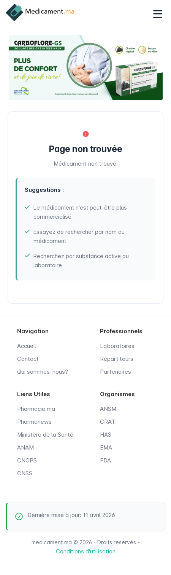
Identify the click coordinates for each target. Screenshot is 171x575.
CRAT (107, 421)
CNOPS (27, 460)
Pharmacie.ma (36, 408)
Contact (28, 358)
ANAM (25, 447)
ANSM (108, 408)
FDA (105, 460)
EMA (106, 447)
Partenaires (115, 371)
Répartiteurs (116, 358)
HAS (105, 434)
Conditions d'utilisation (86, 551)
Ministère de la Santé (45, 434)
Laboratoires (117, 345)
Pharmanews (34, 421)
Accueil (26, 345)
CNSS (24, 473)
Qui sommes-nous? (42, 371)
